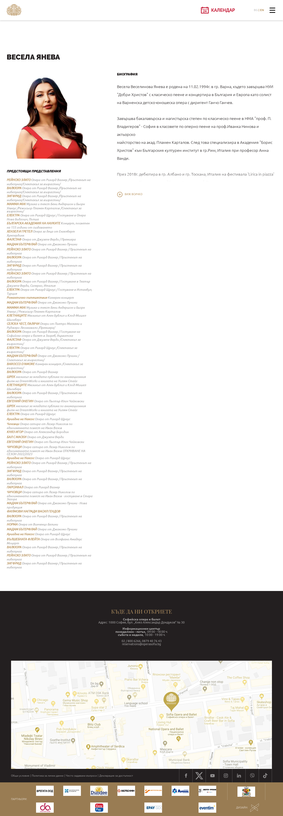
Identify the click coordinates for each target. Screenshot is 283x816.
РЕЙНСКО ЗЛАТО (19, 180)
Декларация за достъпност (116, 775)
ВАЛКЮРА (14, 188)
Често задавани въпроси (81, 775)
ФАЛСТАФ (14, 239)
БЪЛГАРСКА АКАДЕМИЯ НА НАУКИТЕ (33, 223)
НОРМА (12, 524)
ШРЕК (11, 377)
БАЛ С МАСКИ (16, 437)
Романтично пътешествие (27, 297)
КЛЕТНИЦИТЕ (17, 315)
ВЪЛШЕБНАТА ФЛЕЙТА (23, 539)
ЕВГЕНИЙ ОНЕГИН (20, 401)
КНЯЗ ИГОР (15, 432)
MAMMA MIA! (16, 204)
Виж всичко (133, 194)
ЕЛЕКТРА (13, 215)
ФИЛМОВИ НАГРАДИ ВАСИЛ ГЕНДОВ (33, 511)
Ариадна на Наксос (20, 419)
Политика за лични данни (47, 775)
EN (262, 10)
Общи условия (20, 775)
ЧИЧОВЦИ (14, 447)
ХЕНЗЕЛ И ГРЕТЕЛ (19, 231)
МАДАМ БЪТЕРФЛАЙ (22, 244)
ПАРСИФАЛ (15, 487)
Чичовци (13, 424)
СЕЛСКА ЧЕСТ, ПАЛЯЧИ (23, 323)
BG (256, 10)
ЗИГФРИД (14, 196)
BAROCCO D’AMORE (20, 364)
